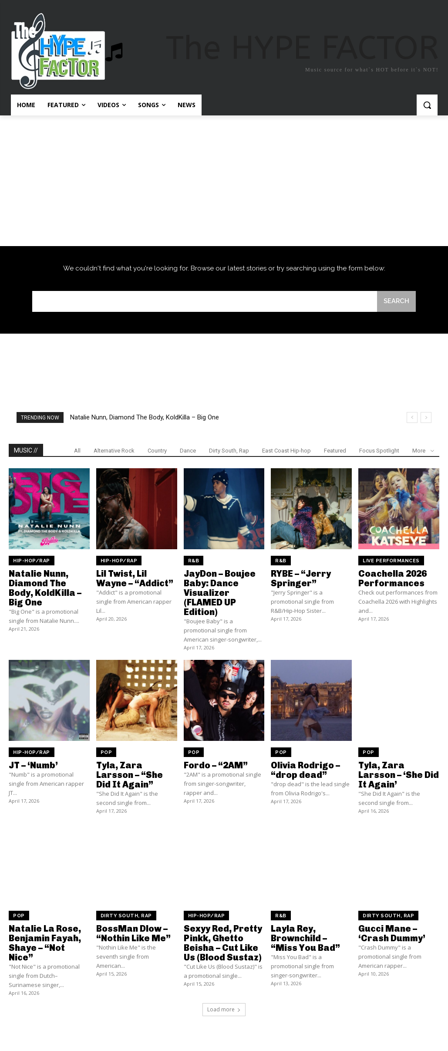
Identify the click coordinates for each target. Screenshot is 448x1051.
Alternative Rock (114, 450)
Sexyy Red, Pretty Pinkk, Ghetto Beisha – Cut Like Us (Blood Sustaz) (223, 943)
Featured (335, 450)
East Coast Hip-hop (286, 450)
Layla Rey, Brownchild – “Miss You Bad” (305, 938)
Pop (106, 752)
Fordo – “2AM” (216, 765)
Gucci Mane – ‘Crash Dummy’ (391, 933)
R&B (193, 561)
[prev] (412, 417)
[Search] (396, 301)
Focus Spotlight (379, 450)
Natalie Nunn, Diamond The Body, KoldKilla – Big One (144, 417)
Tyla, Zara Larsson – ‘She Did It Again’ (398, 775)
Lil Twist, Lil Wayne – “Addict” (134, 578)
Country (157, 450)
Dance (188, 450)
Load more (224, 1009)
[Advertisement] (224, 181)
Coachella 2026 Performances (392, 578)
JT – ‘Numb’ (33, 765)
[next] (426, 417)
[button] (427, 105)
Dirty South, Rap (229, 450)
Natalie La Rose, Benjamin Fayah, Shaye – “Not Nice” (45, 943)
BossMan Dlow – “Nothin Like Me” (133, 933)
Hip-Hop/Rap (31, 561)
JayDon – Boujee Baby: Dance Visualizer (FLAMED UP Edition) (220, 592)
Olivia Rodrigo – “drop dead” (305, 770)
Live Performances (391, 561)
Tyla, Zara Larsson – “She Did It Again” (129, 775)
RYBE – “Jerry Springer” (301, 578)
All (77, 450)
